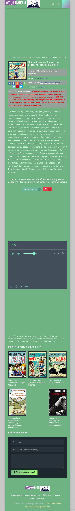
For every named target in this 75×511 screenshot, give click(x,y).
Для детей (42, 87)
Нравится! (32, 189)
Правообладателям (35, 498)
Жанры (56, 495)
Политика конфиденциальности (25, 495)
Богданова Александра (50, 82)
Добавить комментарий (24, 472)
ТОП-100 (47, 495)
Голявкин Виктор (41, 78)
